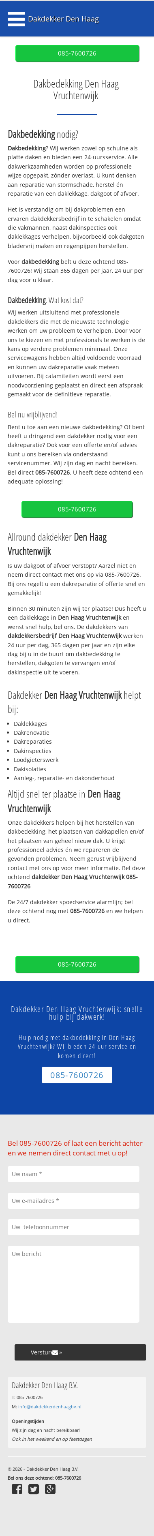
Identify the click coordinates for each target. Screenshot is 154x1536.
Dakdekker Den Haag (63, 19)
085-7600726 (77, 53)
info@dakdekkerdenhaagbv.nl (49, 1406)
